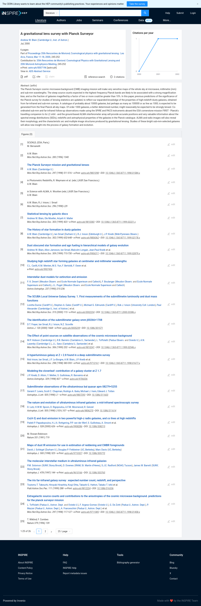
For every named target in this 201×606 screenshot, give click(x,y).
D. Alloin (42, 375)
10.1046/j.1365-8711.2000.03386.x (118, 312)
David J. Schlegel (35, 449)
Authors (61, 20)
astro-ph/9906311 (90, 253)
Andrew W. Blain (28, 40)
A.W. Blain (32, 169)
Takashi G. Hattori (88, 484)
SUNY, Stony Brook (51, 465)
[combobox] (100, 13)
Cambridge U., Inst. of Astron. (53, 40)
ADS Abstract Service (39, 71)
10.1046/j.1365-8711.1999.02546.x (118, 347)
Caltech (96, 281)
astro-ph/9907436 (43, 269)
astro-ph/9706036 (78, 379)
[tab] (30, 134)
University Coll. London (143, 305)
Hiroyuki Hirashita (58, 484)
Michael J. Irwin (89, 391)
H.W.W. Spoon (42, 407)
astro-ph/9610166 (73, 472)
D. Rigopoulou (57, 407)
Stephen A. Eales (62, 305)
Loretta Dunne (34, 305)
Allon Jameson (52, 250)
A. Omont (106, 423)
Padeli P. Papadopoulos (39, 423)
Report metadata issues (75, 573)
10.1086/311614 (108, 410)
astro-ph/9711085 (90, 512)
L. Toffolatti (102, 340)
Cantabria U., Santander (83, 340)
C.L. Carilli (32, 265)
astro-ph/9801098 (90, 173)
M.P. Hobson (33, 340)
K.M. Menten (44, 265)
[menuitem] (167, 13)
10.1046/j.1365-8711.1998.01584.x (122, 173)
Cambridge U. (45, 169)
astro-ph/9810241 (86, 347)
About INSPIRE (25, 562)
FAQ (65, 562)
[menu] (175, 13)
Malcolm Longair (79, 250)
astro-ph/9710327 (73, 453)
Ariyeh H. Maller (65, 218)
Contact (174, 578)
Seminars (97, 20)
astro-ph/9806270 (84, 410)
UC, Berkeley (87, 449)
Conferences (121, 20)
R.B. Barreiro (63, 340)
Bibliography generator (128, 562)
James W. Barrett (142, 465)
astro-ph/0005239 (71, 328)
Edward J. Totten (105, 391)
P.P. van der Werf (78, 423)
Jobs (79, 20)
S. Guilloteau (63, 375)
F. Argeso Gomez (88, 505)
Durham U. (70, 234)
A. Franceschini (68, 508)
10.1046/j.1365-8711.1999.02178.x (122, 237)
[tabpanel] (100, 337)
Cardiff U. (47, 305)
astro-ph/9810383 (85, 222)
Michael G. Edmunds (94, 305)
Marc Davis (101, 449)
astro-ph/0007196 (37, 67)
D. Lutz (30, 407)
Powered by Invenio (14, 600)
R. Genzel (89, 407)
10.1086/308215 (97, 426)
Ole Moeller (50, 218)
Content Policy (25, 568)
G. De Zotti (115, 505)
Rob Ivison (32, 359)
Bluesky (173, 568)
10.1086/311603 (100, 395)
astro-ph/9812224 (82, 488)
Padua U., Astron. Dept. (51, 505)
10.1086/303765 (97, 472)
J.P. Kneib (109, 234)
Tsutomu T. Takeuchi (37, 484)
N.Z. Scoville (66, 324)
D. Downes (68, 465)
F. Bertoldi (67, 265)
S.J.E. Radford (109, 465)
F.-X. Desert (33, 281)
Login (193, 13)
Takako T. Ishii (105, 484)
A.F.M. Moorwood (74, 407)
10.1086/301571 (95, 328)
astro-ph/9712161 (90, 363)
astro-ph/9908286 (73, 426)
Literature (40, 20)
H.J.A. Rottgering (60, 423)
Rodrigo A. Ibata (71, 391)
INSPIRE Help (69, 568)
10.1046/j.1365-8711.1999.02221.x (118, 222)
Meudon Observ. (48, 281)
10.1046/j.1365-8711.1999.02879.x (122, 253)
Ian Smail (59, 234)
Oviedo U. (134, 340)
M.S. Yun (56, 265)
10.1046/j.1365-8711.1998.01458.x (122, 512)
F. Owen (77, 265)
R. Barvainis (77, 375)
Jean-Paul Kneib (97, 250)
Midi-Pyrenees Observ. (126, 234)
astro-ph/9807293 (76, 395)
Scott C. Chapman (53, 391)
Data (141, 20)
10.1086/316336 (105, 488)
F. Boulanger (108, 281)
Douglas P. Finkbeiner (69, 449)
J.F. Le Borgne (56, 359)
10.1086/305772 (97, 453)
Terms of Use (25, 578)
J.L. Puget (57, 285)
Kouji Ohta (73, 484)
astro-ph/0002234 (85, 312)
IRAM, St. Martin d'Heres (87, 465)
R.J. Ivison (83, 234)
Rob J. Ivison (123, 305)
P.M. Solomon (34, 465)
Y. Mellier (51, 375)
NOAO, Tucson (124, 465)
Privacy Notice (25, 573)
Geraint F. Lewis (35, 391)
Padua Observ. (117, 340)
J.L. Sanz (57, 343)
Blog (172, 562)
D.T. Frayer (32, 324)
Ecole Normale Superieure (74, 281)
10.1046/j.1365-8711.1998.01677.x (122, 363)
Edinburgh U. (95, 234)
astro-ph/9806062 (90, 237)
